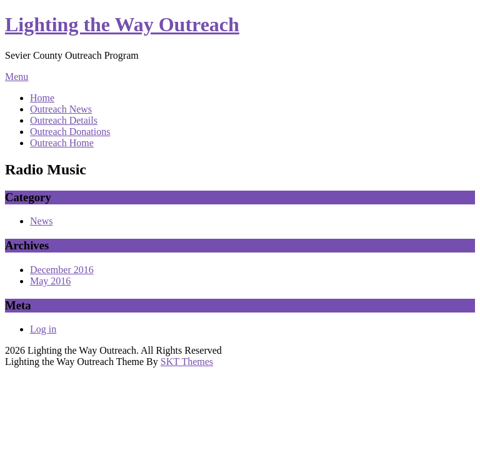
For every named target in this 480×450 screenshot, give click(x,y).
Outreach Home (62, 143)
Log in (43, 329)
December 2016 (62, 269)
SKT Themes (187, 361)
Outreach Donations (70, 131)
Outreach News (61, 109)
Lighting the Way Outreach (122, 24)
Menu (16, 76)
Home (42, 97)
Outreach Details (64, 120)
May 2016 (50, 281)
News (41, 221)
